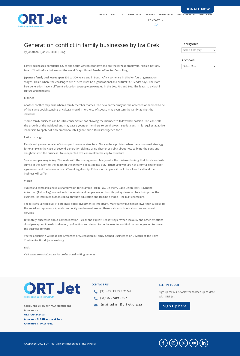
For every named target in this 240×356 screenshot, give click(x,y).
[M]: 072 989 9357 (113, 298)
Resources (184, 14)
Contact (154, 20)
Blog (62, 52)
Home (103, 14)
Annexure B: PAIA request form (43, 319)
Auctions (205, 14)
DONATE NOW (197, 9)
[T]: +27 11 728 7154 (115, 291)
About (115, 14)
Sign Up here (174, 306)
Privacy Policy (88, 343)
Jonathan (33, 52)
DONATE (164, 14)
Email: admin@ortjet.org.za (121, 304)
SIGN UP (133, 14)
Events (150, 14)
